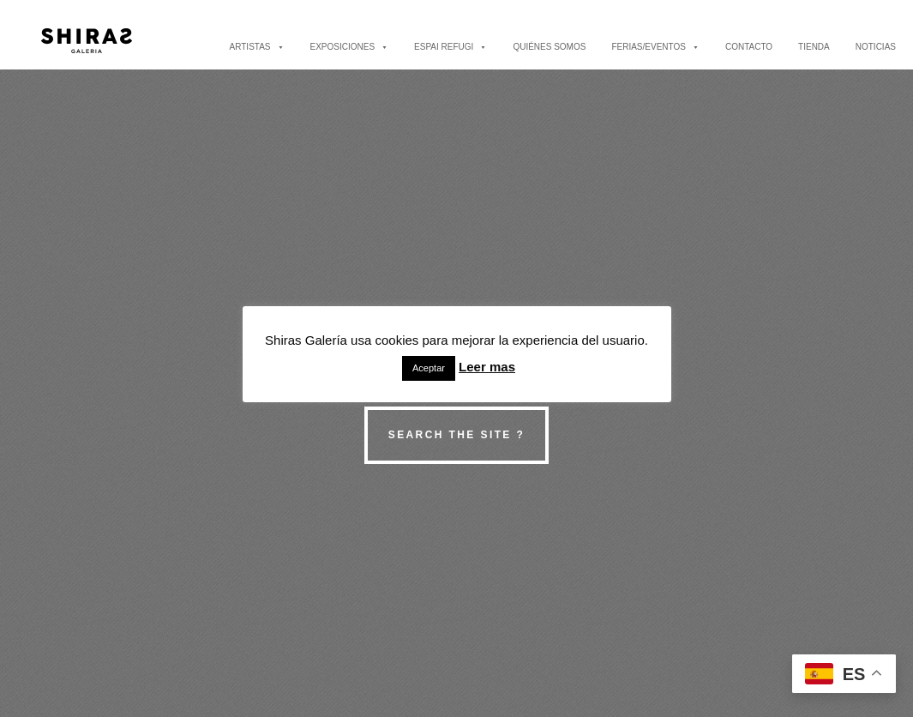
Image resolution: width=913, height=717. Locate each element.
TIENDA (814, 46)
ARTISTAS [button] (257, 46)
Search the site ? (456, 435)
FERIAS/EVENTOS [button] (655, 46)
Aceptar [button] (428, 368)
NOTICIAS (876, 46)
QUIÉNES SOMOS (549, 46)
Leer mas (487, 366)
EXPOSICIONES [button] (349, 46)
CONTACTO (748, 46)
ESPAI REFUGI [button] (450, 46)
